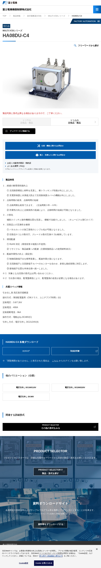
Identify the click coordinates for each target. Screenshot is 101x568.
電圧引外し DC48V (26, 397)
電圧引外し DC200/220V (75, 387)
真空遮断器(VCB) (34, 16)
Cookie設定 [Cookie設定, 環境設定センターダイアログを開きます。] (23, 563)
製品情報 (16, 16)
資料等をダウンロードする (50, 524)
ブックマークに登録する (20, 131)
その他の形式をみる (50, 426)
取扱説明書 (75, 351)
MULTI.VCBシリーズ (56, 16)
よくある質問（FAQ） (16, 166)
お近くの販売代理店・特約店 (19, 163)
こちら (55, 361)
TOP (4, 16)
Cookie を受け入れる (44, 563)
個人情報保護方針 (10, 544)
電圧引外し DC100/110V (26, 387)
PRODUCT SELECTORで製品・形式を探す (50, 471)
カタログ (26, 351)
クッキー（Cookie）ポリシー (51, 556)
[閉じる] (97, 549)
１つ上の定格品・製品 (74, 121)
